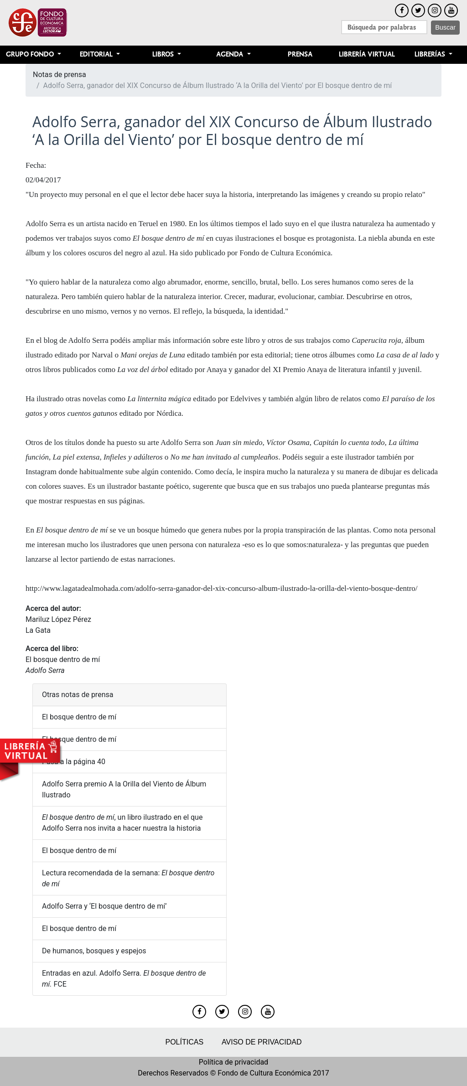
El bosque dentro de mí (63, 659)
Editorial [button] (97, 54)
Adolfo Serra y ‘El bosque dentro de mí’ (104, 906)
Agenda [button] (230, 54)
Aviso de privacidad (261, 1042)
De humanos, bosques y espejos (94, 950)
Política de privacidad (233, 1062)
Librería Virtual (367, 54)
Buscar (445, 27)
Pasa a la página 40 (73, 761)
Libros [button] (164, 54)
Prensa (300, 54)
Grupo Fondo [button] (31, 54)
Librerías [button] (431, 54)
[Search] (384, 27)
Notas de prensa (59, 74)
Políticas (184, 1042)
